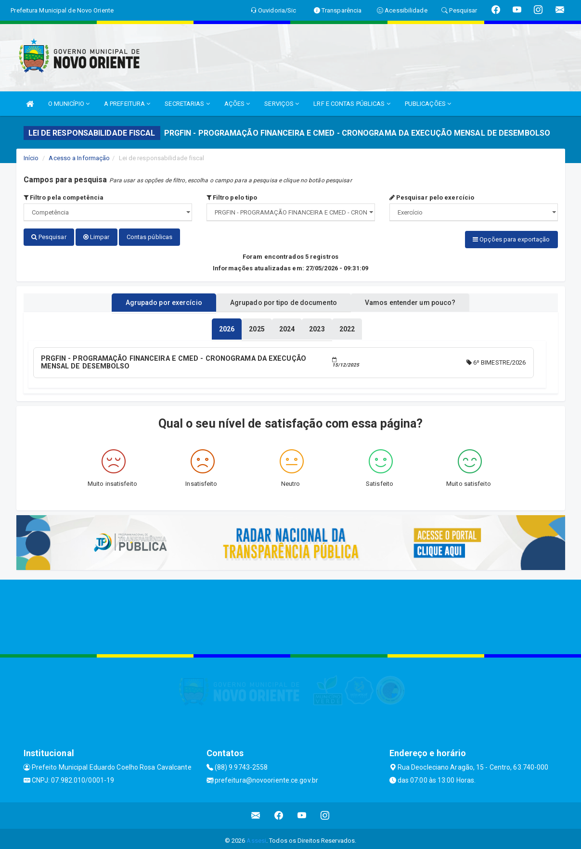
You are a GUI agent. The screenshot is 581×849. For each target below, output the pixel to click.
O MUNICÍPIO (69, 103)
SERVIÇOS (281, 103)
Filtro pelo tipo (232, 197)
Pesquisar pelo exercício (432, 197)
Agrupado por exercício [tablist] (151, 300)
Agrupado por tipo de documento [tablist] (283, 300)
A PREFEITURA (127, 103)
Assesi (256, 836)
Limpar (96, 237)
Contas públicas (150, 237)
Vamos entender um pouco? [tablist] (422, 300)
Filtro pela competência (64, 197)
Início (31, 158)
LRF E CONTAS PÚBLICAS (351, 103)
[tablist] (227, 326)
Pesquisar (48, 237)
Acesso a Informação (79, 158)
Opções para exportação (511, 239)
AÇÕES (237, 103)
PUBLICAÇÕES (428, 103)
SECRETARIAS (187, 103)
